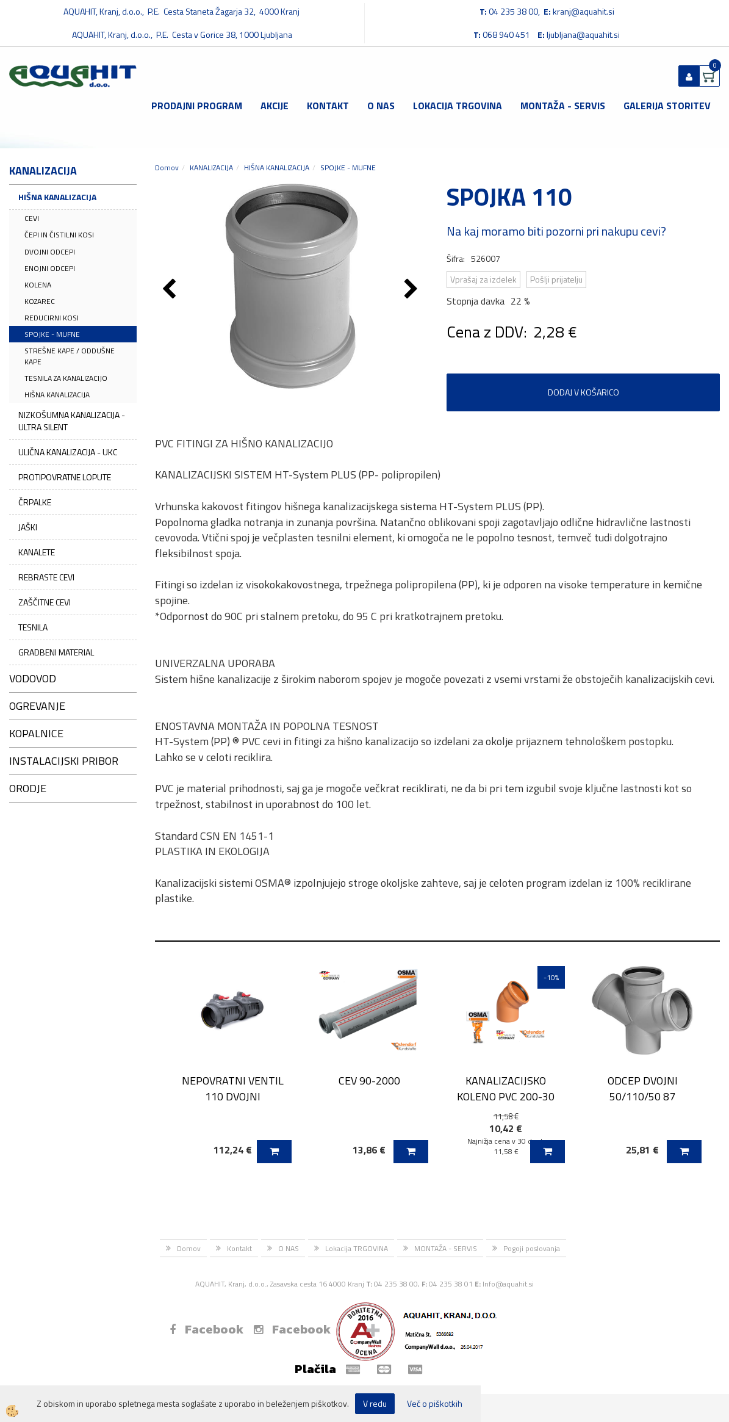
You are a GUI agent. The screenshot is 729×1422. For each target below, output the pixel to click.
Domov (167, 167)
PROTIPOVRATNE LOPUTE (64, 477)
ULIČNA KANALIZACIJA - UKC (67, 452)
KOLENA (37, 285)
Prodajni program (196, 105)
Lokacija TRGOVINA (457, 105)
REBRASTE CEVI (46, 577)
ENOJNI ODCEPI (49, 268)
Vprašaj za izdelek (483, 279)
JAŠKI (27, 527)
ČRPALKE (34, 502)
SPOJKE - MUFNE (52, 334)
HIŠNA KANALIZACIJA (57, 196)
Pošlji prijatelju (556, 279)
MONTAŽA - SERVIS (562, 105)
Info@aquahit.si (508, 1284)
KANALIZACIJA (211, 167)
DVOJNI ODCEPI (49, 252)
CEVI (31, 218)
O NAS (381, 105)
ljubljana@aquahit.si (583, 34)
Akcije (274, 105)
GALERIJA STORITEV (667, 105)
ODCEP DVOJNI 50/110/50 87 (643, 1088)
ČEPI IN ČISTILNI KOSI (59, 234)
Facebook (206, 1329)
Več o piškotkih (434, 1404)
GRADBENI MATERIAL (56, 652)
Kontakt (328, 105)
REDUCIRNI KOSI (51, 317)
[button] (412, 290)
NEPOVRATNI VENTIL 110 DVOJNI (233, 1088)
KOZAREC (39, 301)
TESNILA (33, 627)
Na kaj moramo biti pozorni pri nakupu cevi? (556, 231)
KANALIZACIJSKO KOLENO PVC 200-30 (506, 1088)
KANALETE (36, 552)
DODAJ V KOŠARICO (583, 392)
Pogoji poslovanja (531, 1248)
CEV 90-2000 (369, 1080)
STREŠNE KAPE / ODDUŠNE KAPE (69, 356)
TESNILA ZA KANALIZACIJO (65, 378)
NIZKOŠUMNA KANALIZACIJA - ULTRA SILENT (71, 420)
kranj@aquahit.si (583, 11)
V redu (375, 1403)
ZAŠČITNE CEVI (44, 602)
